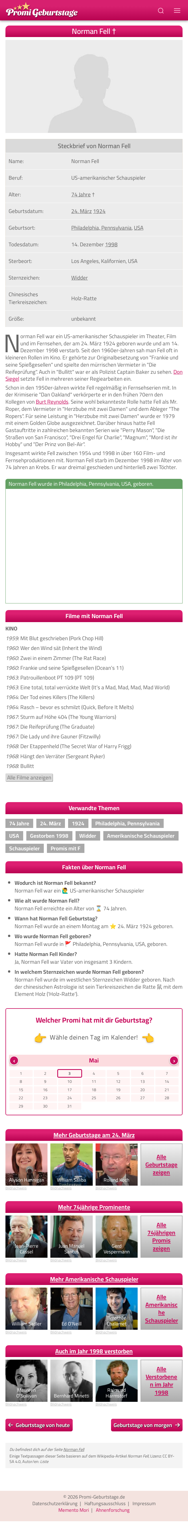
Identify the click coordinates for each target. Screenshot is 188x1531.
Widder (87, 836)
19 (118, 1089)
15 (21, 1089)
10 (69, 1081)
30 (45, 1106)
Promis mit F (65, 848)
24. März (50, 823)
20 (142, 1089)
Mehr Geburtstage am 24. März (94, 1135)
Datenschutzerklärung (55, 1503)
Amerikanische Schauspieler (141, 836)
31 (69, 1106)
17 (69, 1089)
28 (167, 1098)
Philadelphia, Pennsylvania (127, 823)
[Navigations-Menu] (178, 10)
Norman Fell (73, 1449)
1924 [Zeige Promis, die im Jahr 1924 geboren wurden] (99, 211)
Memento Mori (73, 1510)
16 (45, 1089)
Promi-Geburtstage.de (102, 1496)
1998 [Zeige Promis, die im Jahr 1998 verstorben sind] (111, 244)
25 (94, 1098)
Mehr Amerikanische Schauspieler (94, 1279)
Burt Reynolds (52, 401)
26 (118, 1098)
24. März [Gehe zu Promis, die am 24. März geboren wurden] (81, 211)
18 (94, 1089)
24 (69, 1098)
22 (21, 1098)
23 (45, 1098)
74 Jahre (19, 823)
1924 (78, 823)
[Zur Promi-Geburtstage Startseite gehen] (42, 9)
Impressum (144, 1503)
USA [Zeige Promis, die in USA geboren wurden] (138, 227)
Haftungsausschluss (105, 1503)
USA (14, 836)
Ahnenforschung (113, 1510)
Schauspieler (24, 848)
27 (142, 1098)
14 (167, 1081)
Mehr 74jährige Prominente (94, 1207)
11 (94, 1081)
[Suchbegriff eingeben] (161, 10)
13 (142, 1081)
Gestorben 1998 (49, 836)
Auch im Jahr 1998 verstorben (94, 1351)
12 (118, 1081)
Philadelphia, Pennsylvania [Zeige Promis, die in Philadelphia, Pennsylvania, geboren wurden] (101, 227)
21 (167, 1089)
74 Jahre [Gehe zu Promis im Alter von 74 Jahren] (81, 194)
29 (21, 1106)
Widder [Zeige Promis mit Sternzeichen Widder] (79, 277)
